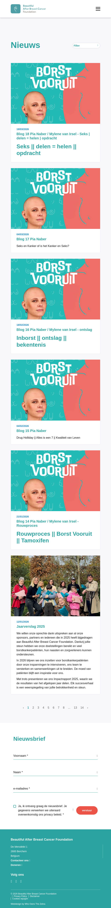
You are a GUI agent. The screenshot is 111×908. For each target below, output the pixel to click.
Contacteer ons (20, 860)
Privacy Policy (20, 896)
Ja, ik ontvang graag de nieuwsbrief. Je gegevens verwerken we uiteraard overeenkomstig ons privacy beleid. (42, 810)
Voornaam (20, 755)
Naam (17, 772)
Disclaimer (35, 896)
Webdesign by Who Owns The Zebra (28, 904)
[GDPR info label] (97, 756)
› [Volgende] (87, 707)
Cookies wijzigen (20, 898)
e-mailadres (21, 788)
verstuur (87, 810)
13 (75, 707)
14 (82, 707)
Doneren (16, 865)
